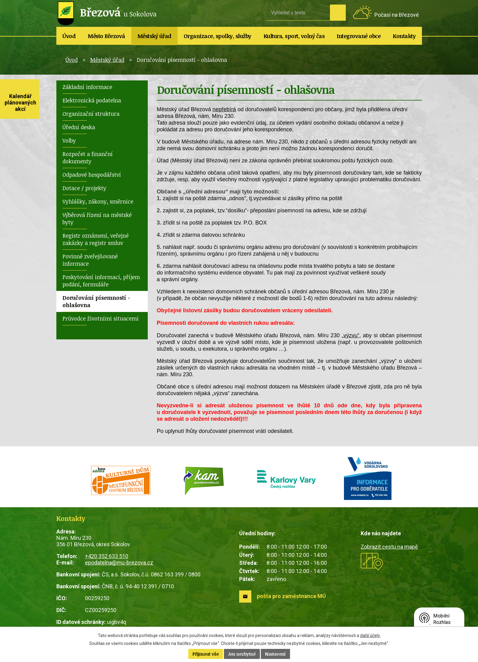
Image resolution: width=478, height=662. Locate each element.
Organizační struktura (90, 113)
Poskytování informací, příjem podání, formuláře (101, 280)
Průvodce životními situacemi (100, 318)
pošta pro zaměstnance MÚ (291, 596)
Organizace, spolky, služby (217, 36)
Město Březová (106, 36)
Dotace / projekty (84, 188)
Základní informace (87, 86)
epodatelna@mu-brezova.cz (119, 562)
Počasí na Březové (396, 15)
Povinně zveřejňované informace (90, 260)
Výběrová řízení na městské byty (97, 218)
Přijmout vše (206, 654)
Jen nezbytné (242, 654)
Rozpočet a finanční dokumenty (87, 157)
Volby (69, 140)
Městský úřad (154, 36)
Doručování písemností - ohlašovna (96, 301)
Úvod (69, 36)
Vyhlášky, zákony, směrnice (97, 201)
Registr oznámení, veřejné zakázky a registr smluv (95, 239)
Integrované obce (359, 36)
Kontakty (404, 36)
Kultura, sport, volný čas (294, 36)
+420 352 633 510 (106, 556)
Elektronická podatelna (91, 100)
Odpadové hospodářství (91, 174)
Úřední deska (78, 127)
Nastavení (275, 654)
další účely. (370, 635)
